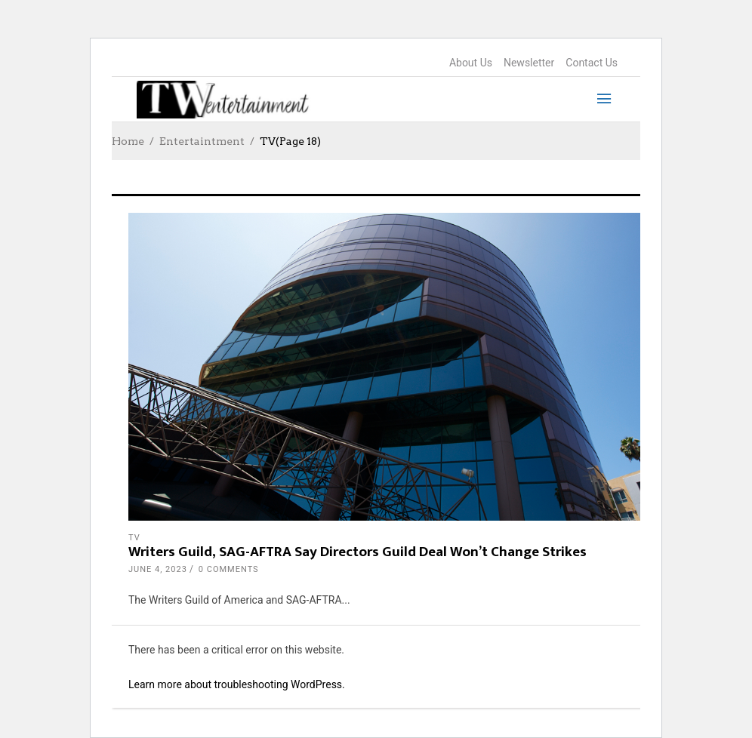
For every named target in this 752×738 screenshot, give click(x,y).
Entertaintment (202, 141)
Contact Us (592, 63)
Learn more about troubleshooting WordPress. (236, 684)
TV (134, 538)
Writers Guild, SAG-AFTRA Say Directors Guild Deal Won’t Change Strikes (357, 552)
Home (128, 141)
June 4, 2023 (157, 569)
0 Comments (229, 569)
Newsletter (529, 63)
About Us (470, 63)
